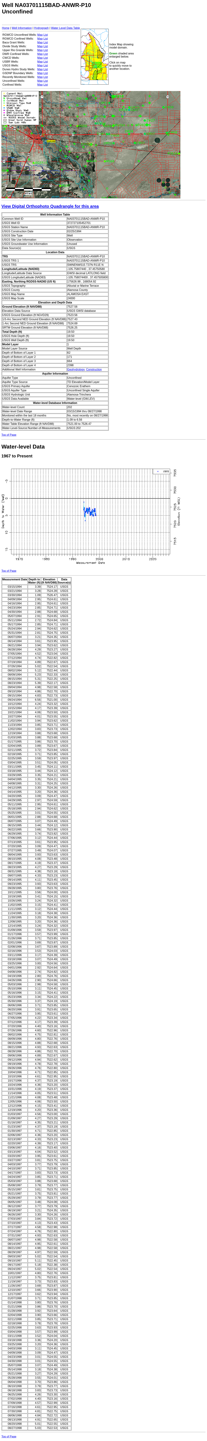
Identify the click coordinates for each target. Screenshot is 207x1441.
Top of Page (8, 434)
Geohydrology (75, 369)
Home (5, 28)
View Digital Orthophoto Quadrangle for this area (50, 206)
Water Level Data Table (65, 28)
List (45, 34)
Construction (94, 369)
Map (40, 34)
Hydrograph (41, 28)
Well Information (22, 28)
